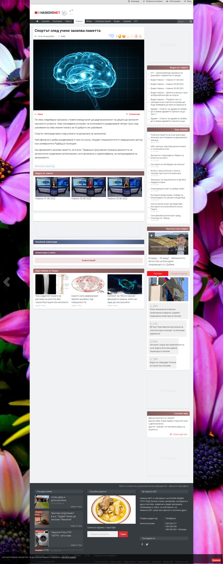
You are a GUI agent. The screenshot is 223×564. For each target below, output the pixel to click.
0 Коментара (134, 113)
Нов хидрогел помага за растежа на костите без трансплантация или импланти (87, 297)
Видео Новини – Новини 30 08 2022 (167, 83)
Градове (127, 20)
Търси (123, 533)
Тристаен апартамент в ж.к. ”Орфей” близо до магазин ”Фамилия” (63, 519)
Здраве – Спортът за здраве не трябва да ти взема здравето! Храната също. (169, 118)
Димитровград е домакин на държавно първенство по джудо (52, 199)
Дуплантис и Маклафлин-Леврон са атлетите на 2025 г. (167, 155)
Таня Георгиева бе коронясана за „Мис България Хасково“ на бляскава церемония (167, 329)
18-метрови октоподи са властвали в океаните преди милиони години (50, 297)
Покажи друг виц (178, 433)
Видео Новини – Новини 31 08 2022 (167, 78)
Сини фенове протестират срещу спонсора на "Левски (166, 215)
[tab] (157, 273)
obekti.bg (50, 165)
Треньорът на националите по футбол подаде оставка (168, 179)
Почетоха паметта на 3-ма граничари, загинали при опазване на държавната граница (169, 136)
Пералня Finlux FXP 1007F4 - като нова (61, 536)
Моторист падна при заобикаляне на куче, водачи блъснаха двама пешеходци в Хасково (167, 347)
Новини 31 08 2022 (81, 197)
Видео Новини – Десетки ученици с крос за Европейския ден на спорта (169, 92)
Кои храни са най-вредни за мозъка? (168, 163)
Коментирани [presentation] (179, 272)
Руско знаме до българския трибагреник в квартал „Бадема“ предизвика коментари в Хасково (165, 311)
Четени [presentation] (157, 272)
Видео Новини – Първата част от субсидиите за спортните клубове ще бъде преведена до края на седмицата (168, 101)
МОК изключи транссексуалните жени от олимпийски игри (168, 146)
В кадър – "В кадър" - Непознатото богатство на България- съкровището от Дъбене (166, 260)
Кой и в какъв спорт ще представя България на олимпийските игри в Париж (166, 205)
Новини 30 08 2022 (117, 197)
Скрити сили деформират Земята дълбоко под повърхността (121, 297)
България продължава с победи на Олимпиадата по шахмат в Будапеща (168, 195)
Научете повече (68, 557)
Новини (79, 20)
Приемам (216, 560)
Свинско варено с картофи (101, 526)
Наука (40, 113)
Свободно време (103, 20)
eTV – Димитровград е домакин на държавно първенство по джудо (167, 73)
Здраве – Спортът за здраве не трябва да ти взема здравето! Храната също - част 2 (169, 110)
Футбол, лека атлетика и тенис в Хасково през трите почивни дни (166, 170)
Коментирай (88, 259)
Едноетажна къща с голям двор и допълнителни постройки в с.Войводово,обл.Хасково (64, 503)
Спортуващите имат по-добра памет (167, 187)
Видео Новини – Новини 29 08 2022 (167, 87)
